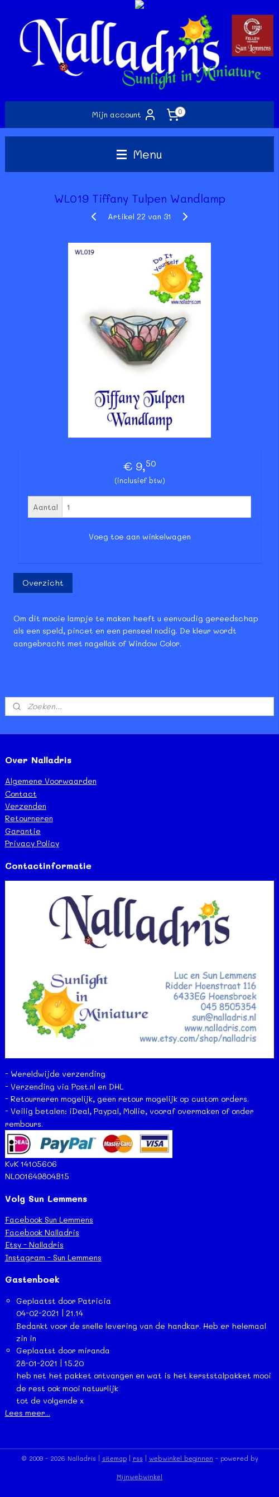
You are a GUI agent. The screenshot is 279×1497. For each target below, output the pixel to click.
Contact (21, 793)
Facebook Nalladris (42, 1232)
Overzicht (43, 582)
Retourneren (29, 818)
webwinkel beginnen (181, 1458)
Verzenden (25, 806)
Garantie (23, 831)
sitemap (114, 1458)
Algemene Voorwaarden (51, 781)
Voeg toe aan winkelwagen (140, 536)
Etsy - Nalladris (34, 1244)
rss (138, 1458)
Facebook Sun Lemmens (49, 1219)
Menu (139, 153)
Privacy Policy (32, 843)
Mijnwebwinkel (139, 1477)
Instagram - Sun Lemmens (53, 1257)
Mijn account (124, 114)
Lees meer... (27, 1412)
